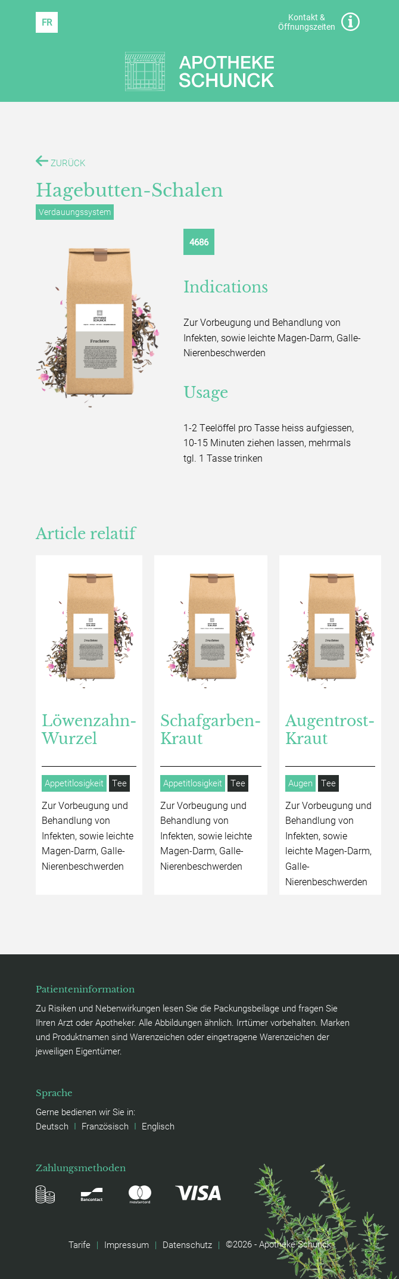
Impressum (126, 1244)
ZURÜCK (60, 161)
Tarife (79, 1244)
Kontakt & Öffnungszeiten (319, 22)
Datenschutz (187, 1244)
